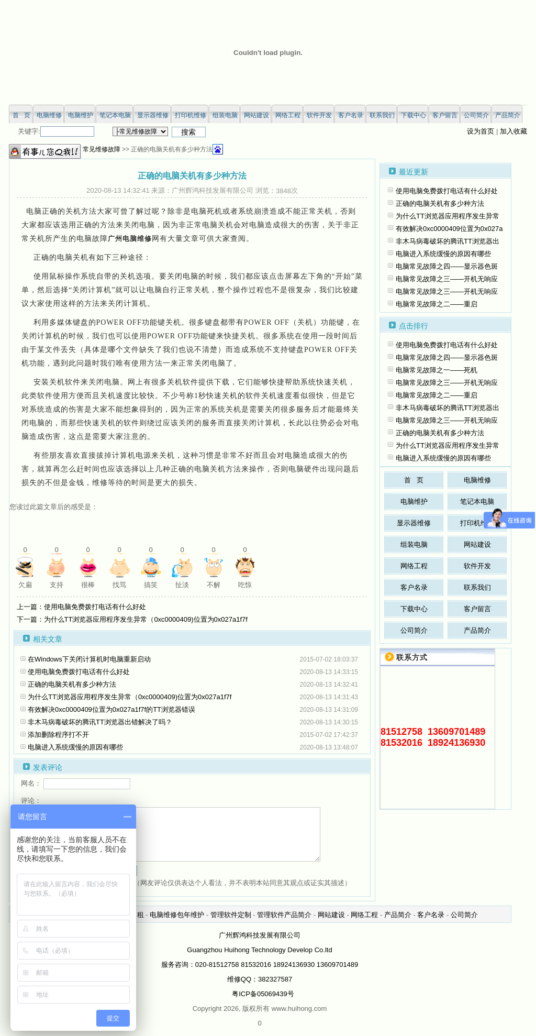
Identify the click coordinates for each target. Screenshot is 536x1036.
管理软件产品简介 (284, 915)
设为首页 (480, 131)
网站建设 (477, 544)
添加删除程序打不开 (58, 735)
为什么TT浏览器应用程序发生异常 (447, 216)
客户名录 (414, 587)
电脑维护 (414, 501)
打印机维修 (477, 523)
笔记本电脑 (477, 501)
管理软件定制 (230, 915)
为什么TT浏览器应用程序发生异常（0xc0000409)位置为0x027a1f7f (129, 697)
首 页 (413, 480)
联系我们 (477, 587)
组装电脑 (414, 544)
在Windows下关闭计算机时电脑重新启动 (89, 659)
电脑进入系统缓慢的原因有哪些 (75, 747)
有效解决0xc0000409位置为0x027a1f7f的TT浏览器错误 (111, 709)
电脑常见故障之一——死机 (436, 370)
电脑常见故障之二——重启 (436, 304)
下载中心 (414, 609)
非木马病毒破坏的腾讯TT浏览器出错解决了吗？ (100, 722)
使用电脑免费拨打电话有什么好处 (79, 672)
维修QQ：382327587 (259, 979)
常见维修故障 (101, 149)
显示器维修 (414, 523)
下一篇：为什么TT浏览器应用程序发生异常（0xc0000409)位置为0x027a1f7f (132, 619)
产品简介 (477, 630)
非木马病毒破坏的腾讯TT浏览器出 (447, 241)
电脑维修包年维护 (177, 915)
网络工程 (414, 566)
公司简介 (414, 630)
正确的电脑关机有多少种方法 (72, 684)
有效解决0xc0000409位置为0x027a (449, 229)
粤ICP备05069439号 (263, 994)
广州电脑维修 (130, 239)
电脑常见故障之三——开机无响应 (447, 279)
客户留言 (477, 609)
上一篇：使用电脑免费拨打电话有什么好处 (81, 607)
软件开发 (477, 566)
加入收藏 (513, 131)
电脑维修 (477, 480)
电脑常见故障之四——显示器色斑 (447, 266)
